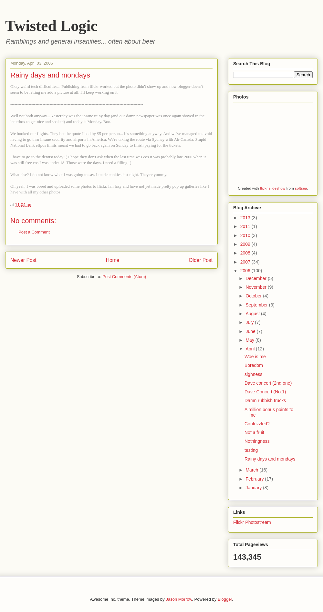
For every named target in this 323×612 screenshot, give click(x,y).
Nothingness (257, 441)
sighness (253, 374)
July (250, 322)
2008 (246, 252)
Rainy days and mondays (270, 459)
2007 (246, 262)
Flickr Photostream (252, 522)
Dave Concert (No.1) (265, 391)
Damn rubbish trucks (265, 400)
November (256, 287)
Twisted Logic (51, 25)
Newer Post (23, 260)
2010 (246, 235)
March (252, 469)
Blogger (225, 599)
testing (251, 450)
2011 (246, 226)
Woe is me (255, 356)
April (250, 348)
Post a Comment (34, 232)
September (257, 304)
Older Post (201, 260)
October (254, 295)
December (256, 278)
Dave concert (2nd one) (268, 383)
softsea (301, 188)
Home (113, 260)
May (250, 340)
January (254, 487)
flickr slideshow (272, 188)
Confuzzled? (257, 423)
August (253, 313)
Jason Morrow (179, 599)
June (250, 331)
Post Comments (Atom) (124, 276)
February (255, 479)
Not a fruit (254, 432)
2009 (246, 244)
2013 (246, 217)
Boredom (254, 365)
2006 (246, 270)
